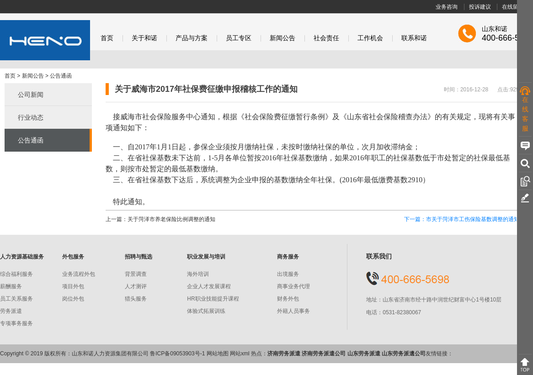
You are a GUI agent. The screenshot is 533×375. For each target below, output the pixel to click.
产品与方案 (192, 38)
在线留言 (513, 7)
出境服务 (288, 274)
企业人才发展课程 (209, 286)
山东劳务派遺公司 (404, 353)
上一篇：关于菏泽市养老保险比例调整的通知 (160, 219)
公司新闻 (30, 94)
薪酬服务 (11, 286)
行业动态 (30, 117)
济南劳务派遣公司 (324, 353)
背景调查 (136, 274)
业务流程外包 (78, 274)
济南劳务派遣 (283, 353)
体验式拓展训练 (206, 311)
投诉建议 (480, 7)
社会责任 (326, 38)
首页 (107, 38)
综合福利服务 (16, 274)
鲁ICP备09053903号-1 (177, 353)
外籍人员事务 (293, 311)
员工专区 (238, 38)
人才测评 (136, 286)
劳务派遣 (11, 311)
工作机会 (370, 38)
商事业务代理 (293, 286)
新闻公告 (282, 38)
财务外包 (288, 299)
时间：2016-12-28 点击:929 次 (485, 89)
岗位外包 (73, 299)
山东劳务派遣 (363, 353)
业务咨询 (447, 7)
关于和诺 (144, 38)
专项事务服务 (16, 323)
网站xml (240, 353)
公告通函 (61, 76)
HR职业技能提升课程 (213, 299)
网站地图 (218, 353)
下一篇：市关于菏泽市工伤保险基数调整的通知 (461, 219)
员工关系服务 (16, 299)
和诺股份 (45, 40)
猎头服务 (136, 299)
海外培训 (198, 274)
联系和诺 (414, 38)
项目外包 (73, 286)
